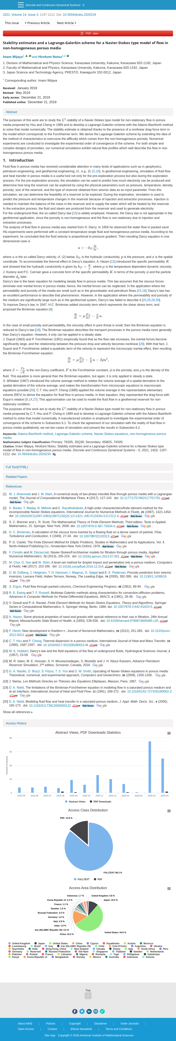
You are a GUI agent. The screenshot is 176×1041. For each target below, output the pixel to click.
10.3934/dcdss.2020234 (79, 14)
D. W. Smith (83, 671)
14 (30, 399)
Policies (50, 1023)
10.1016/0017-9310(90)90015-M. (70, 645)
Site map (50, 1035)
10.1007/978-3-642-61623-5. (138, 606)
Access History (16, 723)
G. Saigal (91, 572)
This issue (12, 23)
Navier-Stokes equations (111, 434)
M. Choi (14, 562)
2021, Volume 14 (14, 14)
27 (35, 399)
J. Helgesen (38, 572)
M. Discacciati (39, 552)
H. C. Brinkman (19, 532)
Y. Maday (29, 508)
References (14, 486)
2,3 (63, 56)
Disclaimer (100, 1023)
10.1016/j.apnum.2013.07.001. (103, 556)
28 (153, 300)
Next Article (66, 23)
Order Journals (130, 1023)
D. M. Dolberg (18, 572)
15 (93, 171)
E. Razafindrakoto (70, 508)
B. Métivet (44, 508)
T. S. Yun (61, 671)
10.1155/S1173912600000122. (55, 705)
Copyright (75, 1023)
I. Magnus (76, 572)
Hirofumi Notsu (50, 57)
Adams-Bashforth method (35, 434)
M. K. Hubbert (18, 651)
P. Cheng (35, 641)
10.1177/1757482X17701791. (145, 498)
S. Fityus (47, 671)
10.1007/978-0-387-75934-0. (101, 526)
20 (144, 300)
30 (157, 300)
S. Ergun (15, 586)
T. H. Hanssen (58, 572)
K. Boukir (15, 508)
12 (113, 261)
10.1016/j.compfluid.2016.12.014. (86, 566)
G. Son (26, 562)
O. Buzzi (34, 671)
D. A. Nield (16, 687)
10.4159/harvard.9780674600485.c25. (137, 620)
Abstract (11, 112)
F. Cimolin (16, 552)
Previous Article (37, 23)
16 (97, 171)
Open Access (26, 1029)
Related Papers (16, 476)
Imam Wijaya (13, 57)
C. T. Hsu (15, 641)
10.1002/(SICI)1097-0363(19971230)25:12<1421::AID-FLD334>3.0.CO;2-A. (72, 516)
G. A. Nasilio (17, 671)
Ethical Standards (81, 1029)
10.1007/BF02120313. (99, 536)
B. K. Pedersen (115, 572)
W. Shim (44, 562)
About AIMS (25, 1023)
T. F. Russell (40, 592)
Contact (52, 1029)
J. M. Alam (45, 494)
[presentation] (64, 120)
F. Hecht (15, 630)
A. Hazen (15, 617)
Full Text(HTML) (17, 467)
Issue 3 (33, 14)
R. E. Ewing (17, 592)
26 (148, 300)
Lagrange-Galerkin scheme (73, 434)
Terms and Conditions (119, 1029)
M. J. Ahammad (20, 494)
